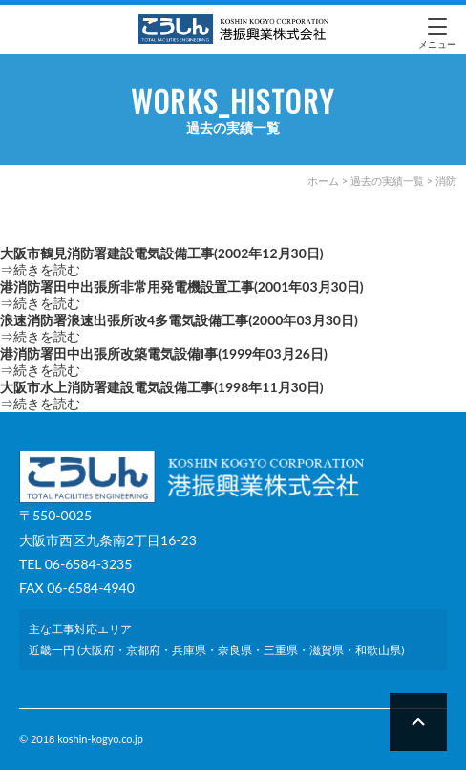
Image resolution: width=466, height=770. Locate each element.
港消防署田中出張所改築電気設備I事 (164, 353)
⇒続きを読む (40, 269)
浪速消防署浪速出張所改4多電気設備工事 (179, 320)
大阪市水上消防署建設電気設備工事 (162, 387)
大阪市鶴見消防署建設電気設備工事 (162, 253)
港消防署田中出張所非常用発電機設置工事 (182, 286)
